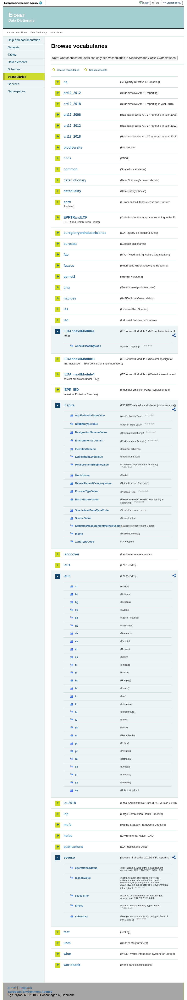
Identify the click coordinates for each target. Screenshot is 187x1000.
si (76, 774)
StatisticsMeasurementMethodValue (97, 525)
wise (67, 954)
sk (76, 782)
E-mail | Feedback (20, 987)
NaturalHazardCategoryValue (93, 483)
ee (76, 641)
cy (76, 609)
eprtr (67, 202)
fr (76, 672)
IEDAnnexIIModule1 (79, 331)
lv (76, 719)
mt (76, 727)
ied (66, 320)
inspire (69, 405)
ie (76, 688)
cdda (67, 158)
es (76, 657)
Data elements (17, 62)
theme (79, 533)
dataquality (72, 191)
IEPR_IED (71, 389)
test (66, 932)
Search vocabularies (68, 70)
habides (70, 298)
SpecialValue (83, 518)
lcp (66, 814)
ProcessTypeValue (86, 491)
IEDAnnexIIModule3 (79, 359)
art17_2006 (72, 114)
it (76, 696)
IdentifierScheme (85, 449)
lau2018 (70, 803)
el (76, 649)
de (76, 625)
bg (76, 602)
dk (76, 633)
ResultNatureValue (86, 499)
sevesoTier (82, 895)
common (70, 169)
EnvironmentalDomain (89, 440)
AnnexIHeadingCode (88, 345)
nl (76, 735)
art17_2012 (72, 125)
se (76, 766)
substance (81, 916)
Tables (12, 54)
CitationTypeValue (86, 423)
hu (76, 680)
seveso (69, 857)
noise (68, 835)
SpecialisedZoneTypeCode (92, 510)
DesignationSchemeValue (91, 432)
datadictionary (75, 180)
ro (76, 758)
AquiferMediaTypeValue (90, 415)
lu (76, 711)
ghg (67, 287)
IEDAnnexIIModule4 (79, 374)
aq (65, 82)
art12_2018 (72, 104)
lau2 (67, 576)
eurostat (70, 244)
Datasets (14, 47)
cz (76, 617)
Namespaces (16, 91)
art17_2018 (72, 136)
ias (66, 309)
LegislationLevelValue (89, 456)
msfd (67, 824)
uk (76, 790)
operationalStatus (86, 867)
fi (76, 664)
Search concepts (98, 70)
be (76, 594)
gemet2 (69, 276)
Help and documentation (24, 40)
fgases (69, 265)
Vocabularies (17, 76)
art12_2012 (72, 93)
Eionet (24, 32)
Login (146, 2)
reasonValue (82, 877)
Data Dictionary (39, 32)
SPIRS (79, 905)
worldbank (72, 965)
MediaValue (82, 475)
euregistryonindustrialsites (85, 233)
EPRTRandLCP (75, 217)
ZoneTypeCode (84, 541)
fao (66, 254)
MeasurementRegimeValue (92, 464)
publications (73, 846)
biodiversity (73, 147)
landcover (71, 554)
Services (13, 84)
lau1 (67, 565)
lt (76, 704)
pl (76, 743)
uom (67, 943)
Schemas (14, 69)
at (76, 586)
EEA (24, 3)
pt (76, 751)
